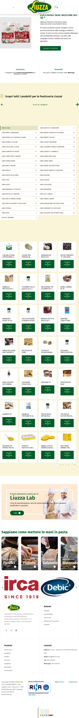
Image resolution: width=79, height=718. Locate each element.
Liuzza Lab (47, 626)
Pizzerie (7, 669)
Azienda (46, 619)
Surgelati (7, 672)
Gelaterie (7, 662)
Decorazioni (8, 679)
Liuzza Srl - (19, 690)
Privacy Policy (59, 690)
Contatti (46, 633)
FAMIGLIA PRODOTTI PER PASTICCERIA (53, 31)
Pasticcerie (8, 658)
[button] (2, 596)
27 (74, 473)
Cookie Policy (73, 690)
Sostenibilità (48, 623)
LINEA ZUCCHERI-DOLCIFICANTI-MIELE (53, 33)
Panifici (6, 665)
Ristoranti (7, 676)
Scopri (17, 522)
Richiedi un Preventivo (51, 630)
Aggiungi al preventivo (50, 57)
